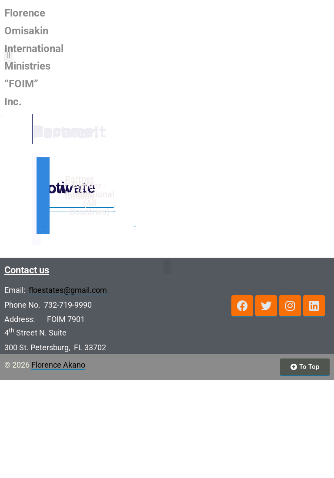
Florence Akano (58, 462)
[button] (324, 29)
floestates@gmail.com (68, 387)
